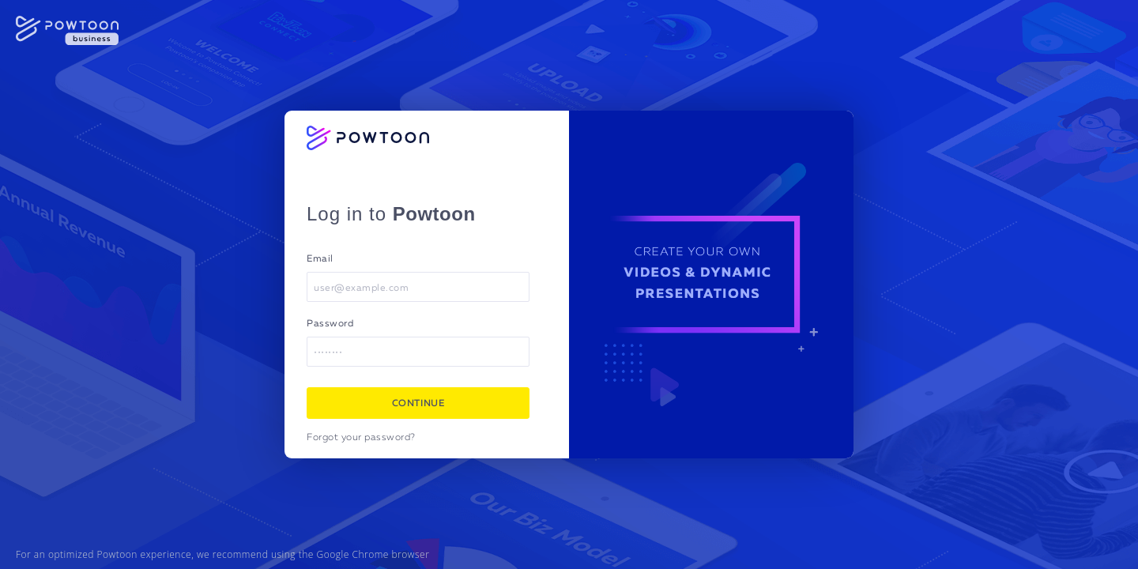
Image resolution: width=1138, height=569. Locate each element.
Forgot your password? (361, 438)
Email (320, 259)
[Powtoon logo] (368, 138)
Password (330, 324)
